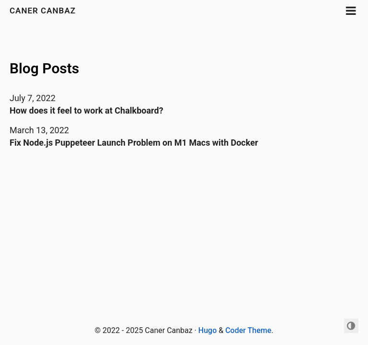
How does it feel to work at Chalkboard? (86, 110)
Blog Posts (44, 68)
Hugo (207, 330)
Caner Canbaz (43, 10)
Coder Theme (248, 330)
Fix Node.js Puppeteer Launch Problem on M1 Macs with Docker (134, 143)
